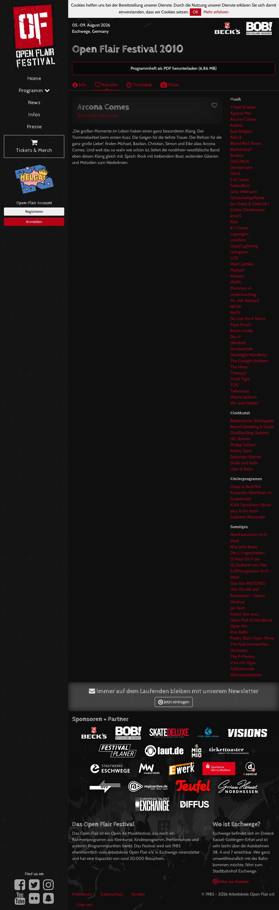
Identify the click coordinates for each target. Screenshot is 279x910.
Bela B (236, 137)
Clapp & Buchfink (245, 486)
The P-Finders (242, 656)
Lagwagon (239, 233)
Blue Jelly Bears (243, 546)
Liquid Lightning (244, 245)
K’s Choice (239, 227)
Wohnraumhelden (246, 674)
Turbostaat (239, 391)
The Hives (239, 366)
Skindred (238, 342)
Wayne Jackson (243, 397)
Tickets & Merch (34, 146)
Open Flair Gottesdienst (251, 620)
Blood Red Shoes (245, 143)
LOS (234, 258)
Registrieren (34, 211)
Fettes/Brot (240, 185)
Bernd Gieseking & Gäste (252, 426)
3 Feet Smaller (243, 107)
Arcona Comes (243, 119)
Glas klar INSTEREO (248, 583)
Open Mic (238, 626)
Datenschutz (111, 894)
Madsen (237, 270)
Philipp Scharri (242, 444)
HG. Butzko (240, 438)
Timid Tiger (240, 378)
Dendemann (241, 167)
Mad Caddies (241, 264)
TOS (234, 384)
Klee (234, 221)
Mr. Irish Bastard (244, 300)
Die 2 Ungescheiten (247, 552)
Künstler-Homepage (97, 115)
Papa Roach (240, 324)
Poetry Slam (241, 450)
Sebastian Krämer (245, 456)
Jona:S (235, 215)
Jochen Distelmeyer (247, 209)
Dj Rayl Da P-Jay (245, 558)
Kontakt (138, 894)
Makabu (237, 276)
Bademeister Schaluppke (252, 420)
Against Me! (240, 113)
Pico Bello (239, 632)
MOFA (235, 282)
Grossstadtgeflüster (247, 197)
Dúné (235, 173)
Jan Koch (237, 607)
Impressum (82, 894)
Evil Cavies (239, 179)
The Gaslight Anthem (249, 360)
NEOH (236, 306)
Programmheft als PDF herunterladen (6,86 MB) (174, 68)
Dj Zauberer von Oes (248, 564)
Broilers (237, 155)
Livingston (239, 251)
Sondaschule (241, 348)
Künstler (106, 84)
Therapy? (238, 372)
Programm (34, 91)
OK (195, 11)
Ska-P (235, 336)
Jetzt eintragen (173, 701)
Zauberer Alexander (247, 516)
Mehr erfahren (216, 11)
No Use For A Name (248, 318)
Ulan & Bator (241, 468)
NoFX (235, 312)
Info (79, 84)
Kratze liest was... (245, 613)
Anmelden (34, 221)
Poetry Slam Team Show (252, 638)
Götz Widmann (243, 191)
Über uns (84, 904)
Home (34, 79)
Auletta (236, 125)
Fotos (169, 84)
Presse (34, 127)
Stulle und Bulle (244, 462)
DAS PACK (239, 161)
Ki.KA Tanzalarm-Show (250, 504)
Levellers (238, 239)
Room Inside (241, 330)
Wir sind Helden (244, 403)
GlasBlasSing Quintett (249, 432)
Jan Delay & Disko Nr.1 (249, 203)
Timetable (139, 84)
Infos (34, 115)
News (34, 103)
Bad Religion (241, 131)
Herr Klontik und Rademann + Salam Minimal (247, 595)
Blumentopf (240, 149)
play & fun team (244, 510)
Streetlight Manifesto (248, 354)
